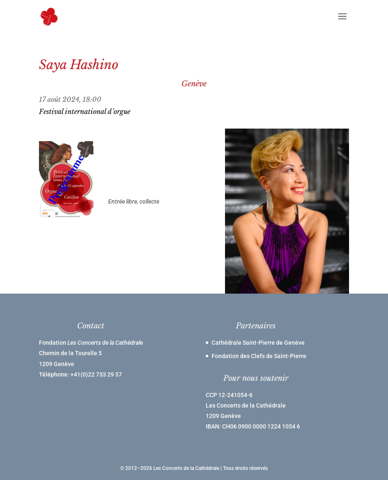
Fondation (91, 342)
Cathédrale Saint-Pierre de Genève (258, 342)
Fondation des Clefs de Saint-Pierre (259, 356)
